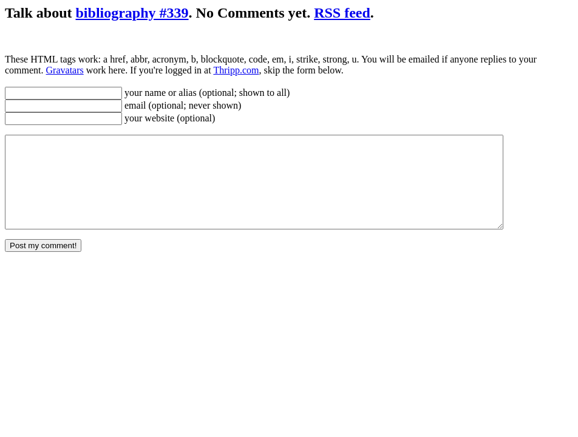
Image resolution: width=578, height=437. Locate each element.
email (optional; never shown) (181, 105)
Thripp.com (236, 70)
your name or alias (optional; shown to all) (206, 92)
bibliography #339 (132, 13)
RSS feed (342, 13)
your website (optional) (168, 118)
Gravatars (65, 70)
